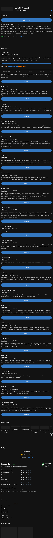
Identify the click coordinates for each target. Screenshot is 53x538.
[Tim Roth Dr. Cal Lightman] (15, 386)
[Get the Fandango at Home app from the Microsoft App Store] (37, 509)
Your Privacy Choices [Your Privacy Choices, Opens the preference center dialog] (20, 535)
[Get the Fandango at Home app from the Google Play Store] (27, 509)
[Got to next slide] (51, 386)
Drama (7, 456)
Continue (32, 535)
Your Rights (15, 525)
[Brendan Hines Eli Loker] (44, 386)
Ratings (30, 7)
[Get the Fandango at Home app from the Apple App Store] (16, 509)
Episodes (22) (6, 7)
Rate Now (30, 409)
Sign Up (26, 514)
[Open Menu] (2, 2)
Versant (13, 521)
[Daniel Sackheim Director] (5, 386)
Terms (32, 521)
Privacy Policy (8, 523)
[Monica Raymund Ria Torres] (34, 386)
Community (23, 409)
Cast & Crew (18, 7)
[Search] (51, 2)
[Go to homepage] (15, 2)
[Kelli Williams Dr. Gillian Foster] (25, 386)
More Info (42, 7)
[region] (26, 528)
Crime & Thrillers (15, 456)
